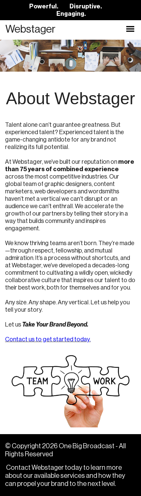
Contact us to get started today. (48, 339)
